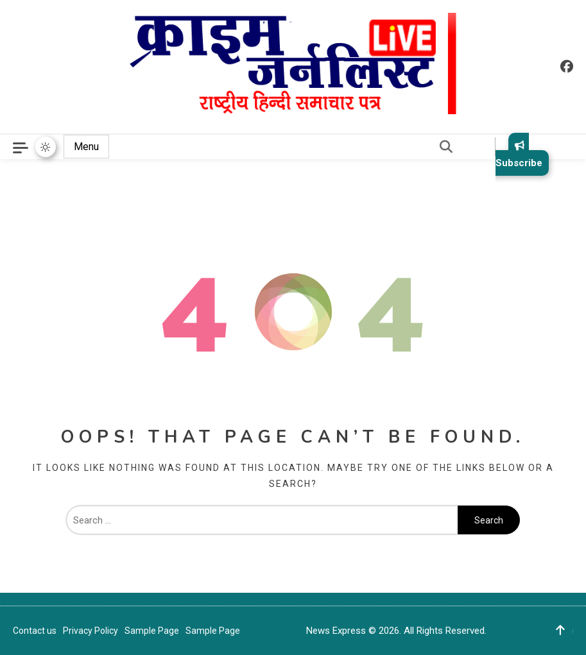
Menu (86, 146)
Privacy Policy (90, 630)
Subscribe (519, 154)
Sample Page (152, 630)
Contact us (34, 630)
